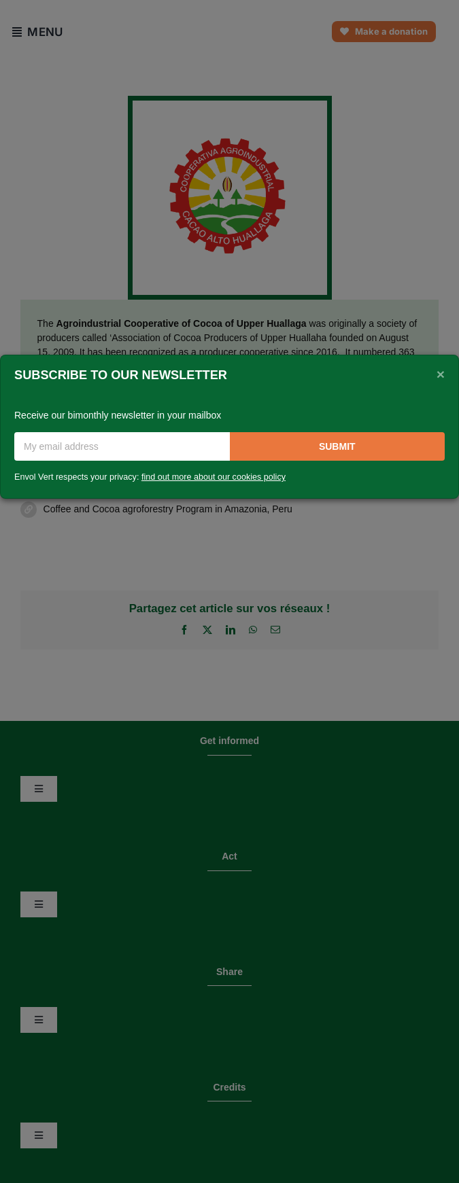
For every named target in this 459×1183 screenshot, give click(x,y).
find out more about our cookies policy (213, 477)
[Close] (441, 373)
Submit (337, 446)
